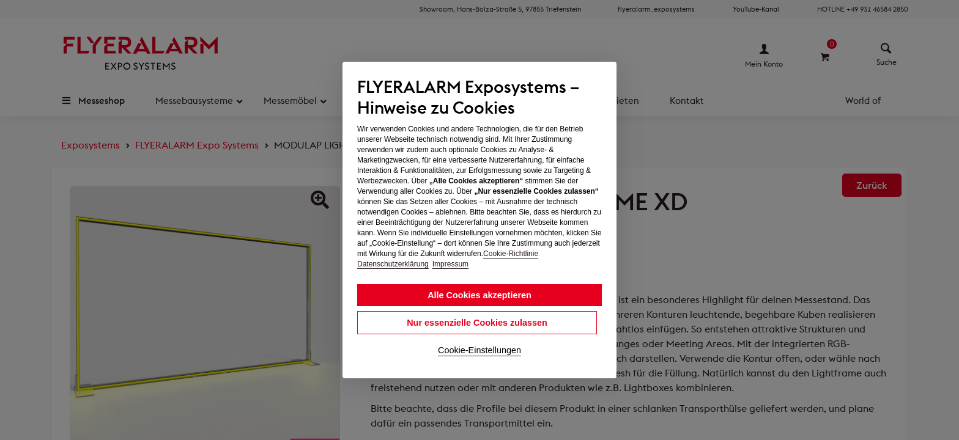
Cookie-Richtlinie (510, 253)
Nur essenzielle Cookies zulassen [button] (477, 323)
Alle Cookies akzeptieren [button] (479, 295)
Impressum (450, 264)
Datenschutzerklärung (393, 264)
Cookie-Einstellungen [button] (479, 350)
